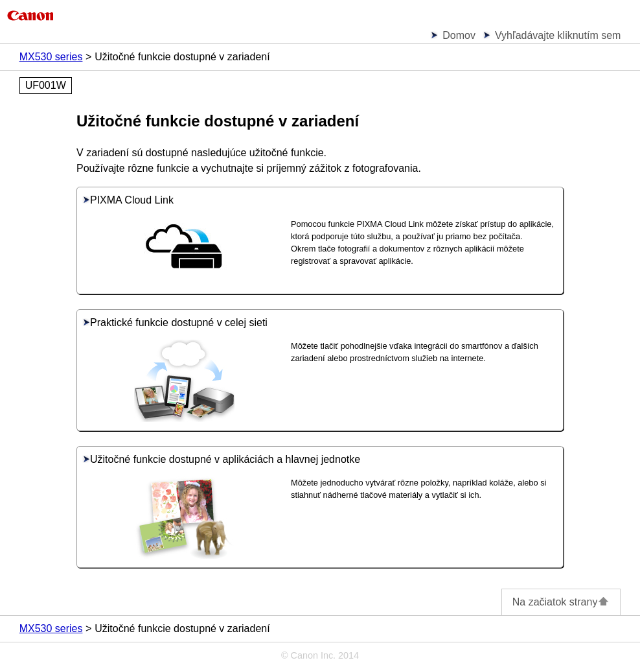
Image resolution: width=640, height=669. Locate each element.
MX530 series (51, 56)
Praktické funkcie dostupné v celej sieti (175, 322)
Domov (458, 35)
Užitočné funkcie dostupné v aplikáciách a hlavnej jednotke (221, 459)
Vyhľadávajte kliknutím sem (558, 35)
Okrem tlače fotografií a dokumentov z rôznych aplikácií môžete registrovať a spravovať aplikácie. (407, 255)
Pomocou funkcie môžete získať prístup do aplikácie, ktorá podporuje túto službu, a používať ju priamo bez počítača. (422, 230)
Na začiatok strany (561, 601)
